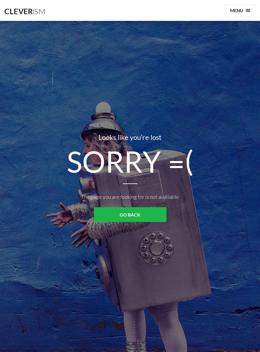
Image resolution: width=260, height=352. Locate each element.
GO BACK (130, 214)
